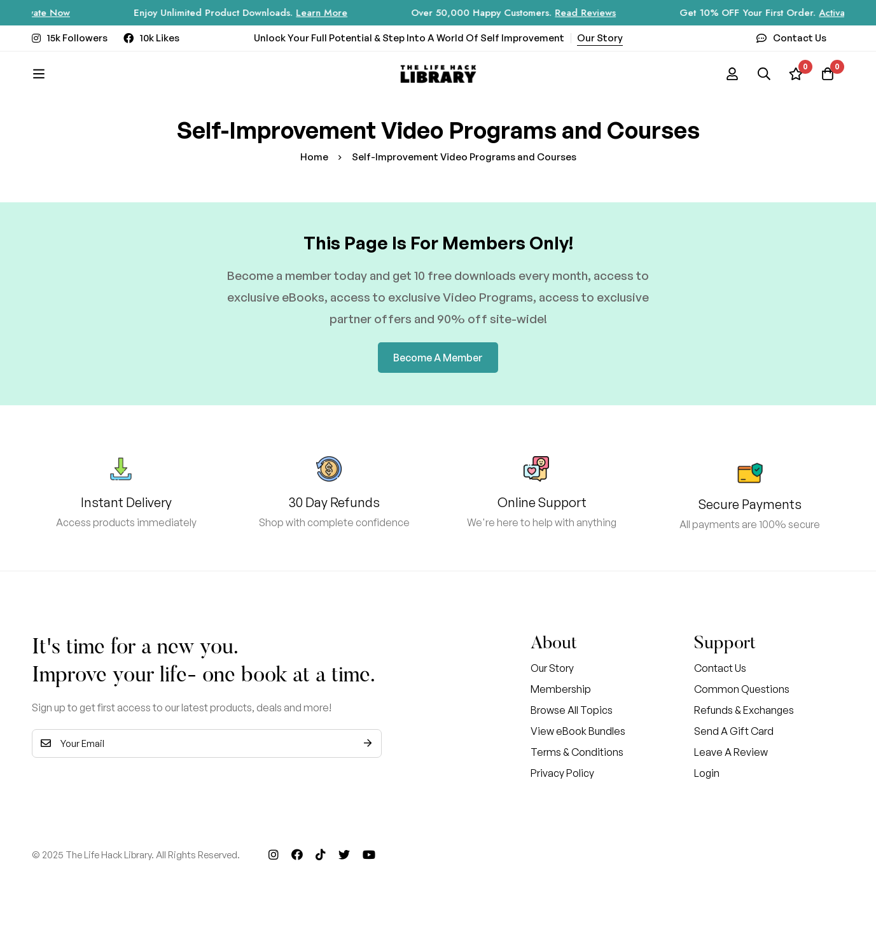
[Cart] (828, 74)
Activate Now (51, 13)
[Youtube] (369, 854)
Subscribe (367, 743)
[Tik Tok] (321, 854)
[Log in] (732, 74)
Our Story (600, 38)
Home (314, 157)
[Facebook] (297, 854)
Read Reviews (595, 13)
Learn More (332, 13)
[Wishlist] (796, 74)
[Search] (764, 74)
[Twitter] (344, 854)
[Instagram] (273, 854)
